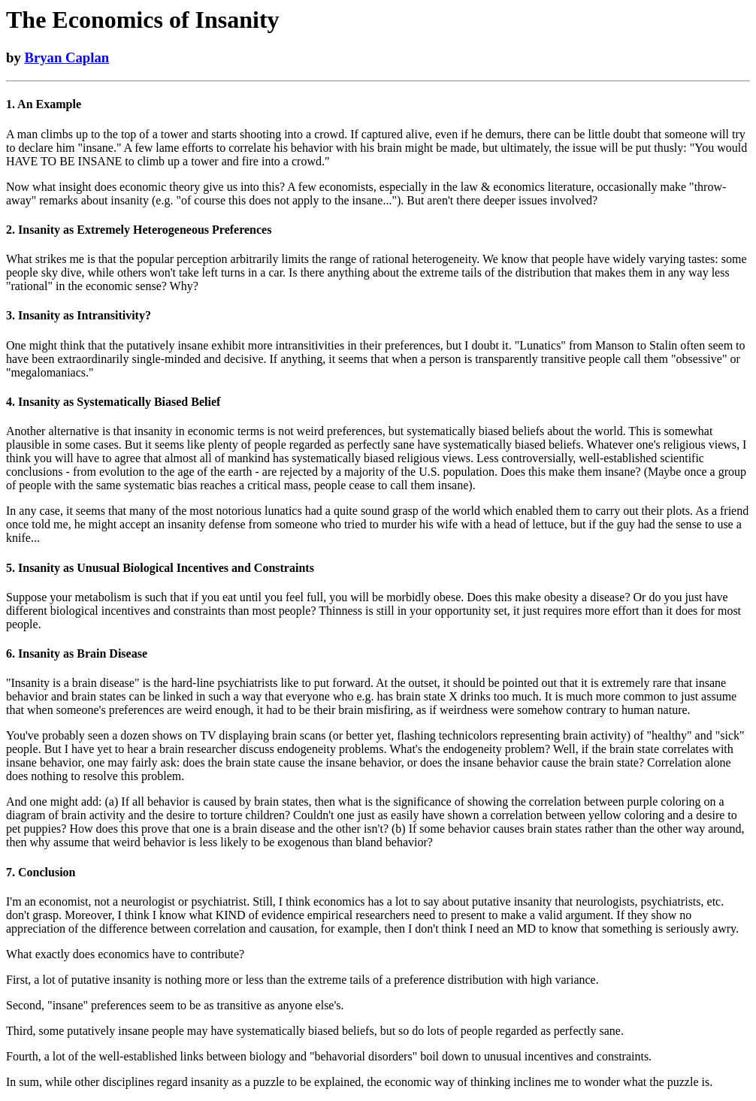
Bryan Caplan (66, 57)
